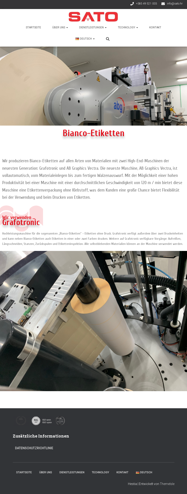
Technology (128, 27)
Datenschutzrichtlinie (34, 448)
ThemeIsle (167, 484)
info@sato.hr (175, 3)
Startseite (33, 27)
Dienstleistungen (93, 27)
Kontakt (155, 27)
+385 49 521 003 (146, 3)
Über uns (60, 27)
